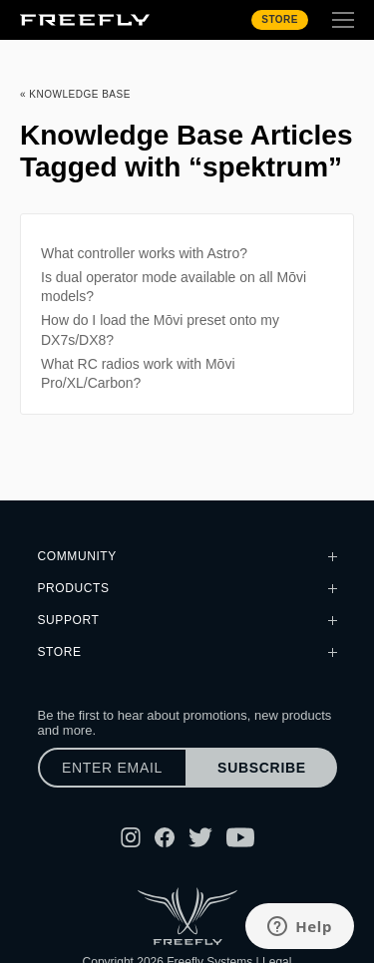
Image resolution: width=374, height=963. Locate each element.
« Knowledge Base (75, 94)
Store (279, 19)
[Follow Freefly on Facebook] (165, 837)
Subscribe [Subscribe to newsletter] (261, 768)
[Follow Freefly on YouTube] (240, 837)
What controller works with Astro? (144, 253)
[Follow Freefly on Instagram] (131, 837)
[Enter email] (112, 768)
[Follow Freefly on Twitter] (200, 837)
